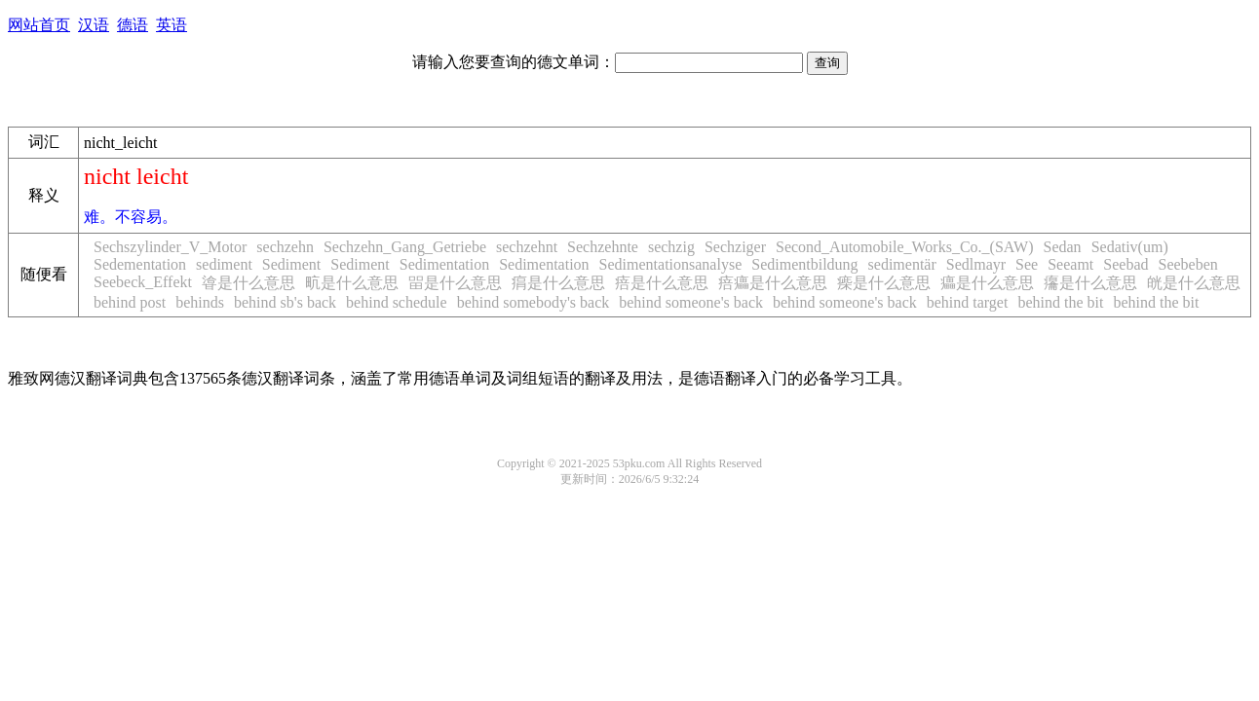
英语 (171, 25)
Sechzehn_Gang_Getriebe (405, 247)
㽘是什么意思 (352, 283)
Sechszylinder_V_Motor (170, 247)
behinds (199, 302)
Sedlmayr (976, 264)
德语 (132, 25)
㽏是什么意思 (248, 283)
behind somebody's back (533, 302)
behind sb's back (285, 302)
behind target (968, 302)
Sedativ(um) (1129, 247)
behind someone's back (691, 302)
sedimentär (902, 264)
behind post (130, 302)
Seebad (1125, 264)
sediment (224, 264)
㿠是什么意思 (1193, 283)
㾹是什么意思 (884, 283)
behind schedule (396, 302)
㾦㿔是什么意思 (772, 283)
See (1026, 264)
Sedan (1063, 247)
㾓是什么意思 (558, 283)
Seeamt (1070, 264)
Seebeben (1188, 264)
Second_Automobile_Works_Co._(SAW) (905, 247)
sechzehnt (526, 247)
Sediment (291, 264)
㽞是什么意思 (455, 283)
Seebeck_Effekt (143, 282)
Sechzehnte (602, 247)
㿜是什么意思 (1090, 283)
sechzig (671, 247)
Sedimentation (444, 264)
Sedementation (140, 264)
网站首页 (39, 25)
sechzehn (285, 247)
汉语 (93, 25)
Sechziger (735, 247)
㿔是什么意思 (987, 283)
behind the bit (1060, 302)
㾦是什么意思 (661, 283)
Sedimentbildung (804, 264)
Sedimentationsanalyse (671, 264)
